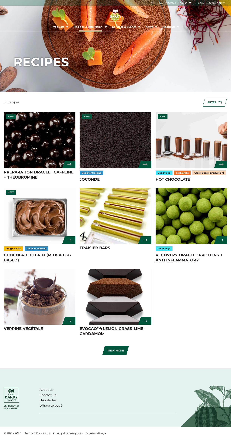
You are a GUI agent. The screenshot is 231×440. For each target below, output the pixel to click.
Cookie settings (95, 433)
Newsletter (48, 400)
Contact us (48, 395)
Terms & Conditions (37, 433)
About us (46, 389)
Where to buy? (51, 405)
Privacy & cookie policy (68, 433)
